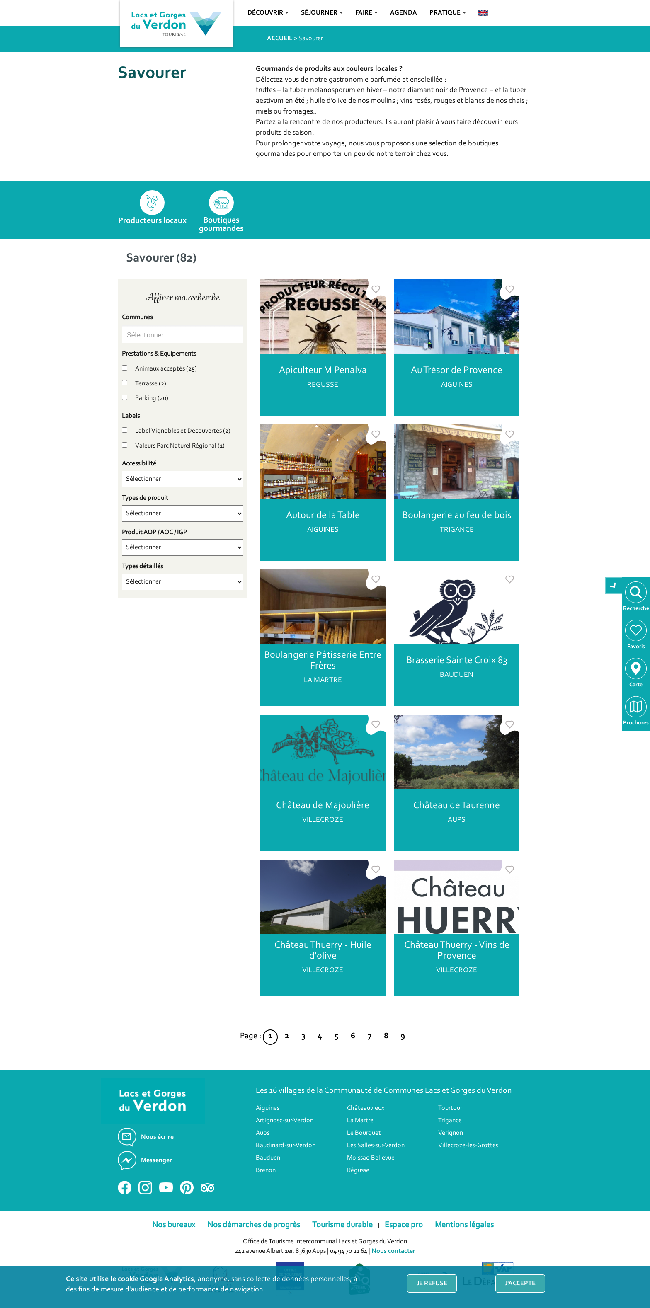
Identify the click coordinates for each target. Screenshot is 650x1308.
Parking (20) (151, 398)
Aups (262, 1133)
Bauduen (268, 1158)
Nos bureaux (173, 1225)
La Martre (360, 1120)
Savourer (310, 38)
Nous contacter (393, 1251)
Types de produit (145, 498)
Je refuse (432, 1283)
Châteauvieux (365, 1108)
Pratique (447, 13)
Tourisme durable (342, 1225)
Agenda (403, 13)
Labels (131, 416)
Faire (366, 13)
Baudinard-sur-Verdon (285, 1145)
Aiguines (267, 1108)
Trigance (450, 1120)
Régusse (358, 1170)
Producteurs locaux (152, 221)
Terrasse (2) (150, 383)
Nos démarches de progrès (253, 1225)
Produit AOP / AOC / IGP (154, 532)
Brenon (266, 1170)
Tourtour (450, 1108)
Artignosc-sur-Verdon (284, 1120)
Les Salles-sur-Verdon (376, 1145)
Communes (137, 317)
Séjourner (322, 13)
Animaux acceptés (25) (166, 369)
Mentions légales (464, 1225)
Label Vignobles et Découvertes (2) (182, 431)
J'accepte (520, 1283)
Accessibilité (139, 463)
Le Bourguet (364, 1133)
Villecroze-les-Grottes (468, 1145)
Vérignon (450, 1133)
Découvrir (268, 13)
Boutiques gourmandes (221, 224)
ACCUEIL (280, 38)
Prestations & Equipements (159, 354)
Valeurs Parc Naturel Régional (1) (180, 446)
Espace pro (404, 1225)
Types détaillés (142, 566)
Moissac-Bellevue (371, 1158)
